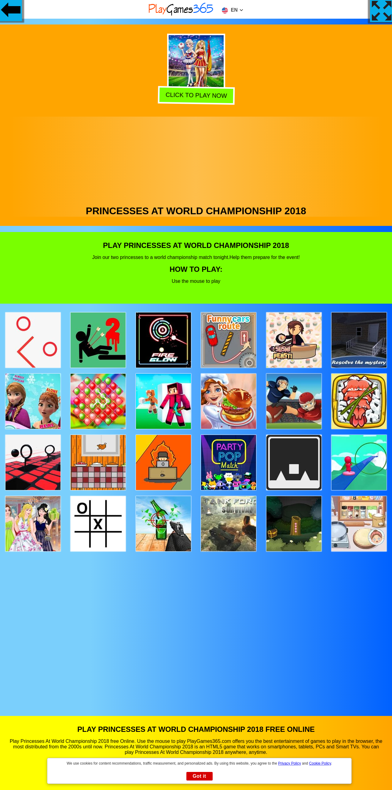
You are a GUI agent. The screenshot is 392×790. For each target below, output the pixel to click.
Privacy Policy (289, 763)
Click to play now (195, 96)
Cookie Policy (320, 763)
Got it (199, 776)
